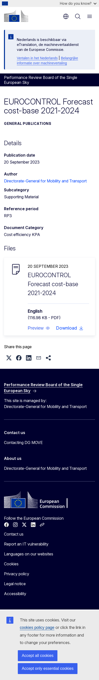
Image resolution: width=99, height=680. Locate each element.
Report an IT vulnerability (26, 544)
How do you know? (78, 3)
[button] (39, 328)
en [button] (66, 16)
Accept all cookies (37, 655)
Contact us (14, 534)
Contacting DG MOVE (23, 442)
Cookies (11, 563)
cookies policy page (37, 627)
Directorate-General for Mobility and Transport (45, 180)
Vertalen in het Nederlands (37, 58)
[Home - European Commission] (16, 16)
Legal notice (15, 583)
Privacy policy (16, 573)
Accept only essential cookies (48, 668)
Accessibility (15, 593)
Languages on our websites (28, 553)
